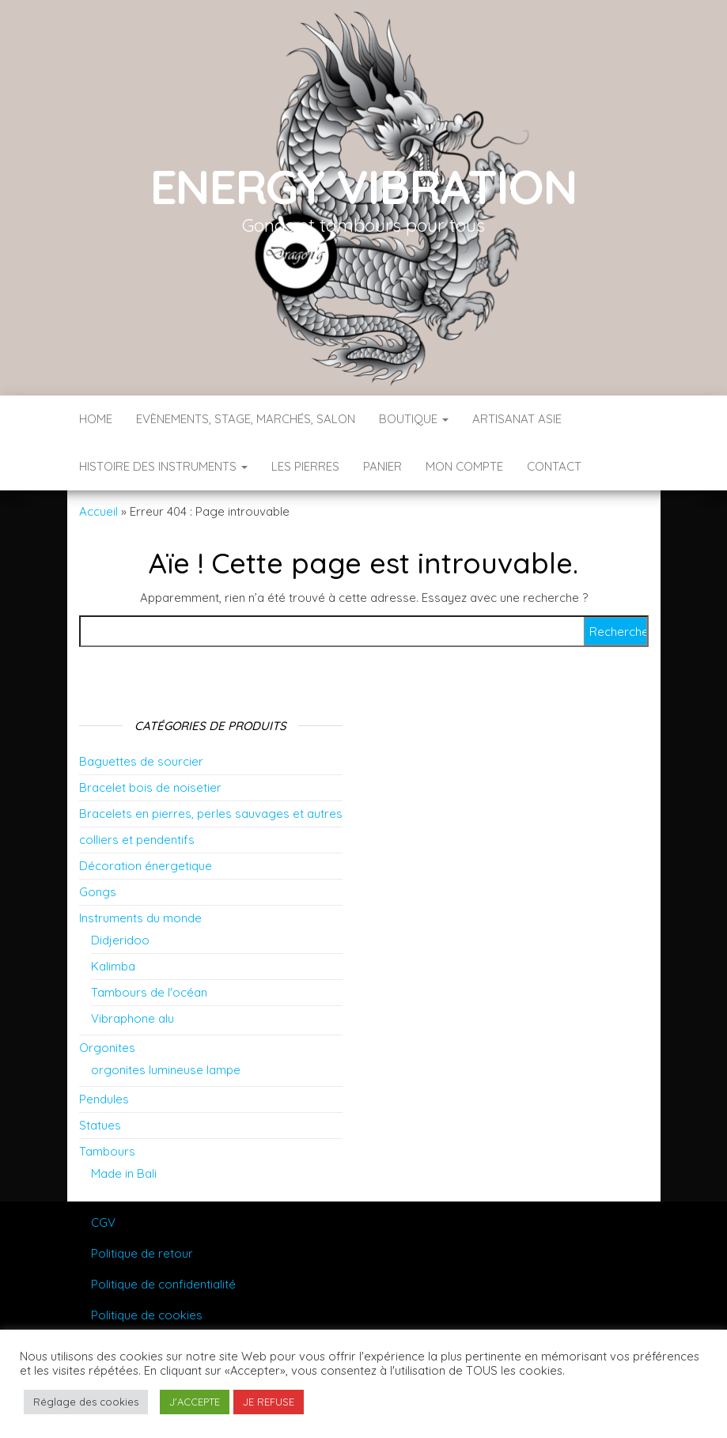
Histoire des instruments (163, 466)
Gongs (97, 891)
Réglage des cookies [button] (85, 1401)
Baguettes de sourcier (141, 761)
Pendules (104, 1099)
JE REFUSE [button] (268, 1401)
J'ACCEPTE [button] (194, 1401)
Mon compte (464, 466)
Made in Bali (124, 1173)
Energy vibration (363, 186)
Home (95, 418)
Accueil (98, 511)
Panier (382, 466)
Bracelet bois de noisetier (150, 787)
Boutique (414, 418)
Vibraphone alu (132, 1018)
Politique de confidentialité (163, 1284)
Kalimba (113, 966)
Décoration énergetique (145, 865)
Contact (554, 466)
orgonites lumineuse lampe (165, 1069)
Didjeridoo (120, 940)
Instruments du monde (140, 917)
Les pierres (305, 466)
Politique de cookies (147, 1315)
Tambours (107, 1151)
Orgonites (107, 1047)
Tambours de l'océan (149, 992)
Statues (100, 1125)
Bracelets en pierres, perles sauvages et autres (211, 813)
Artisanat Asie (517, 418)
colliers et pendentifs (137, 839)
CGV (103, 1222)
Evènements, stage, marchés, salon (245, 418)
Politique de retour (142, 1253)
